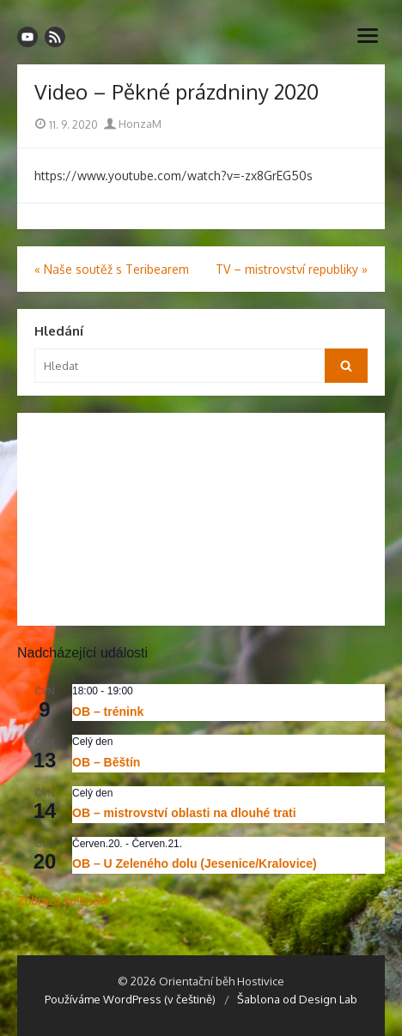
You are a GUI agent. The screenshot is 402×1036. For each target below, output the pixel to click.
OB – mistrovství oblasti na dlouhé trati (184, 813)
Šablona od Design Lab (297, 999)
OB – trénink (107, 711)
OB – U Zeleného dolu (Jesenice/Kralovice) (194, 863)
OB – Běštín (106, 762)
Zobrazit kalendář (63, 900)
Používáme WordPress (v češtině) (130, 999)
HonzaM (132, 123)
